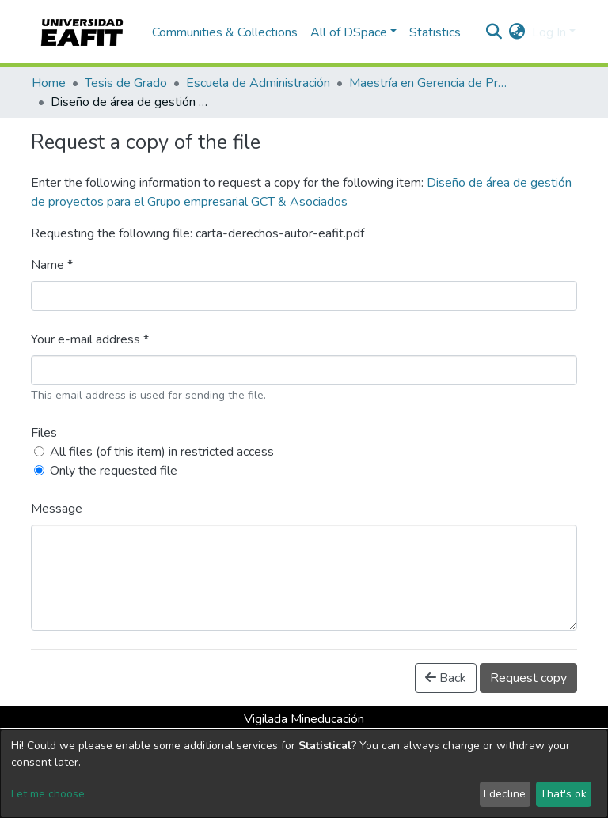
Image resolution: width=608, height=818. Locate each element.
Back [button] (445, 678)
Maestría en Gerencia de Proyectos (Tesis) (428, 83)
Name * (52, 265)
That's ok (563, 793)
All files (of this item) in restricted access (162, 451)
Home (49, 83)
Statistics (435, 32)
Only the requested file (113, 470)
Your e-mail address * (90, 339)
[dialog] (304, 773)
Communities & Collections (225, 32)
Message (56, 508)
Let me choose (48, 793)
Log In (549, 32)
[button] (517, 32)
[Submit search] (494, 32)
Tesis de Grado (126, 83)
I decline (505, 793)
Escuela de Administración (258, 83)
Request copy (528, 678)
